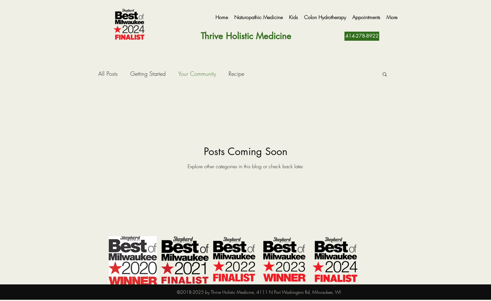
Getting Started (148, 73)
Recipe (236, 73)
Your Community (197, 73)
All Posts (108, 73)
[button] (385, 74)
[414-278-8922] (361, 36)
